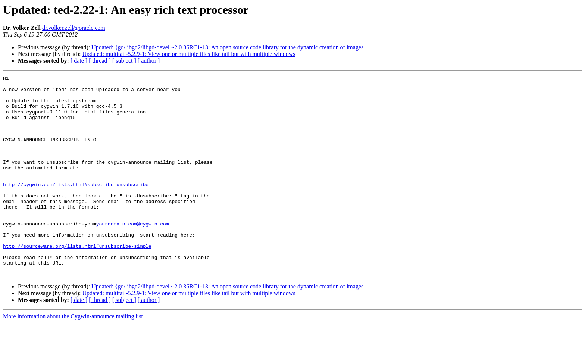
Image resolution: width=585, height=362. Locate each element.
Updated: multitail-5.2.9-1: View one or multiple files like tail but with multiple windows (188, 54)
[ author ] (149, 60)
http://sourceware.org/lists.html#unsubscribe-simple (77, 280)
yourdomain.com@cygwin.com (132, 253)
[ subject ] (124, 60)
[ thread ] (100, 60)
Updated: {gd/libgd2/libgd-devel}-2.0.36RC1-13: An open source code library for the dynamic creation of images (227, 47)
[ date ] (79, 60)
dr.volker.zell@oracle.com (73, 28)
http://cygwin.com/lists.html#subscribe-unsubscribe (75, 206)
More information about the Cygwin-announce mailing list (73, 355)
